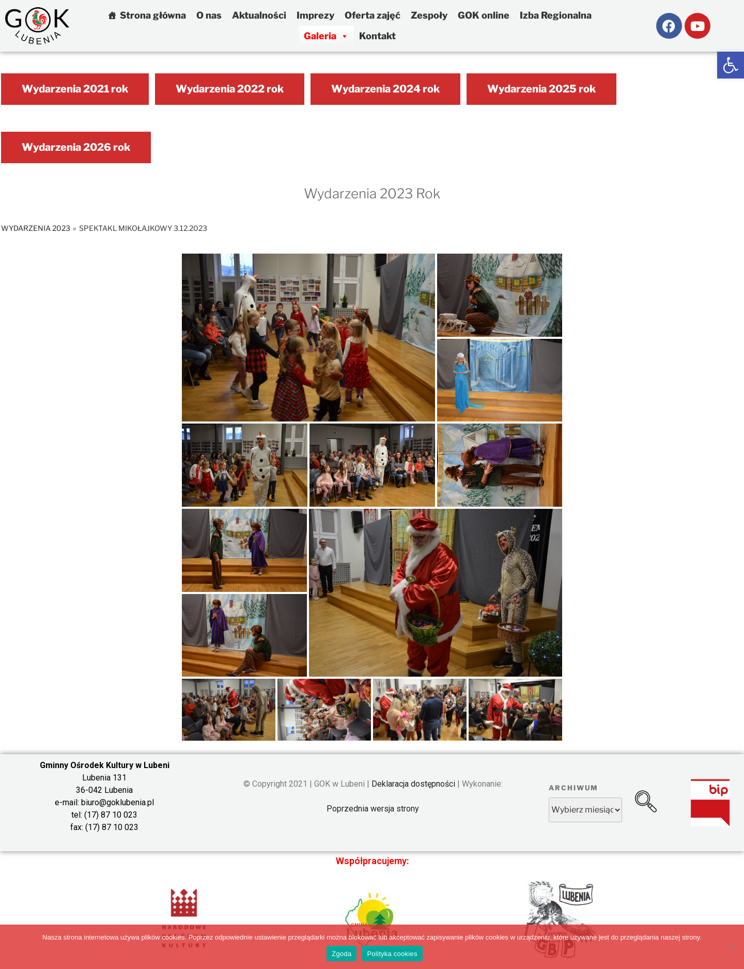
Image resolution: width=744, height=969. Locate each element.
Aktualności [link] (259, 15)
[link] (730, 65)
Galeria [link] (326, 35)
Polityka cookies (392, 954)
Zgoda (341, 954)
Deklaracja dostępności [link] (413, 784)
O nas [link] (209, 15)
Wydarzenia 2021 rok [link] (75, 89)
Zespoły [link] (429, 15)
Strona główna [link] (153, 15)
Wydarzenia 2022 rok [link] (230, 89)
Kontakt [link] (377, 35)
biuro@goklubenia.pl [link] (117, 802)
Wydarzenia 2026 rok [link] (76, 147)
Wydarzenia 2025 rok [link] (541, 89)
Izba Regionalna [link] (556, 15)
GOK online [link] (483, 15)
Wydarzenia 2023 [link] (35, 228)
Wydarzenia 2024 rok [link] (385, 89)
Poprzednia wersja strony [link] (373, 809)
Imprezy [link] (315, 15)
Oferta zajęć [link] (372, 15)
